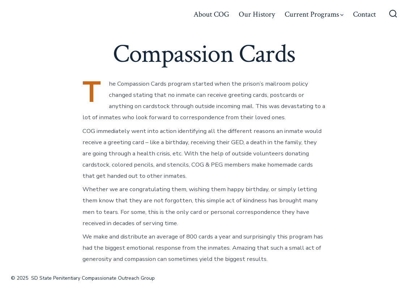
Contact (364, 14)
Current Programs (314, 14)
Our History (257, 14)
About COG (211, 14)
